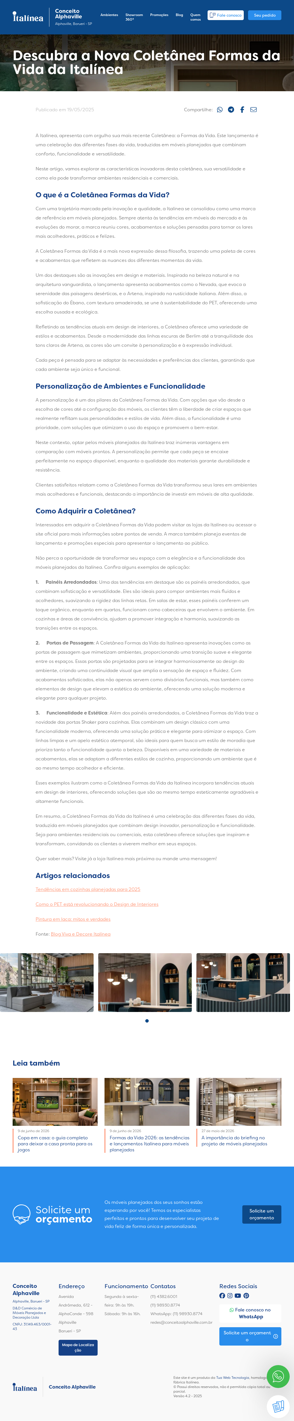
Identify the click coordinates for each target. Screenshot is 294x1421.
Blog (179, 15)
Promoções (159, 15)
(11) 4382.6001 (163, 1296)
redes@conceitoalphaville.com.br (181, 1322)
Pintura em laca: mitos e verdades (73, 919)
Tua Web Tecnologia (232, 1377)
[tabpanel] (47, 982)
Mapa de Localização (78, 1347)
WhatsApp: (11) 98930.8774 (176, 1313)
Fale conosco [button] (225, 15)
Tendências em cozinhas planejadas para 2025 (88, 889)
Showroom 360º (134, 17)
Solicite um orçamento (261, 1214)
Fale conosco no (250, 1313)
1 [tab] (147, 1021)
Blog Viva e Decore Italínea (81, 934)
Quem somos (195, 17)
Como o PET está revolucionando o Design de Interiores (97, 904)
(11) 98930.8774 (165, 1305)
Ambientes (109, 15)
